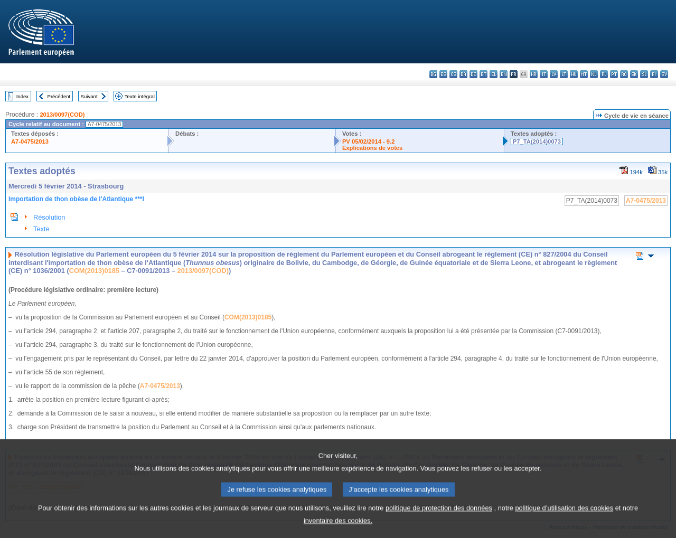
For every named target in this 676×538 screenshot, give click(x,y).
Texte (41, 229)
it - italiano (544, 74)
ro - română (624, 74)
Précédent (59, 96)
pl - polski (604, 74)
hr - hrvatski (534, 74)
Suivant (89, 96)
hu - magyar (574, 74)
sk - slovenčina (634, 74)
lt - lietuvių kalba (564, 74)
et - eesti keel (483, 74)
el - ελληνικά (493, 74)
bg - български (433, 74)
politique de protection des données (439, 519)
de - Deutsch (473, 74)
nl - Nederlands (594, 74)
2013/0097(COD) (62, 114)
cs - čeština (453, 74)
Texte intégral (140, 96)
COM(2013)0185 (94, 271)
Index (22, 96)
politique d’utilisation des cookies (564, 519)
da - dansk (463, 74)
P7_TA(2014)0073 (537, 141)
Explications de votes (372, 148)
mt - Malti (584, 74)
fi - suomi (654, 74)
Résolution (49, 217)
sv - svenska (664, 74)
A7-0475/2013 (30, 141)
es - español (443, 74)
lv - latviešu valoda (554, 74)
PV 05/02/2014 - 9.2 (368, 141)
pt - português (614, 74)
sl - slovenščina (644, 74)
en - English (504, 74)
